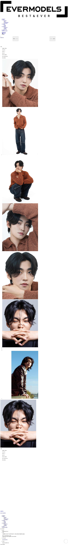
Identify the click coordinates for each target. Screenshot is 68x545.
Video (5, 25)
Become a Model (4, 30)
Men (4, 21)
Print (5, 24)
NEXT (54, 38)
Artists (5, 28)
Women (5, 20)
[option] (34, 430)
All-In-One (4, 26)
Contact (3, 526)
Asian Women (6, 22)
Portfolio (3, 520)
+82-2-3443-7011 (4, 539)
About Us (3, 515)
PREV (14, 38)
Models (3, 19)
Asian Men (5, 23)
